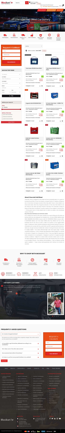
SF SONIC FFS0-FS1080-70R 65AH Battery (54, 174)
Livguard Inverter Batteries (8, 391)
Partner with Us (20, 368)
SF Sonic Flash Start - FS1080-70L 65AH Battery (54, 104)
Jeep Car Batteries (22, 378)
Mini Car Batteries (37, 378)
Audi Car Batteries (22, 388)
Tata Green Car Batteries (55, 381)
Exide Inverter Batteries (7, 384)
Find (11, 96)
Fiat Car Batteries (37, 390)
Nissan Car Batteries (38, 401)
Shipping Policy (52, 393)
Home (21, 22)
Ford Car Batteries (22, 392)
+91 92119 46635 (26, 424)
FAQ (43, 368)
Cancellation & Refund (54, 396)
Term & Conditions (53, 394)
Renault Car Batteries (23, 404)
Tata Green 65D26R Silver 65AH (34, 68)
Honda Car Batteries (38, 392)
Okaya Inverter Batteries (8, 380)
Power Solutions (5, 10)
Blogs (48, 368)
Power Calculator (56, 368)
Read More (4, 360)
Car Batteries (26, 22)
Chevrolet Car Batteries (23, 390)
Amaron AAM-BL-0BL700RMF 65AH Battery (33, 174)
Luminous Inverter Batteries (6, 377)
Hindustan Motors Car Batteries (38, 395)
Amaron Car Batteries (54, 376)
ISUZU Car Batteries (37, 383)
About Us (12, 368)
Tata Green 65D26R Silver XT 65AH (53, 69)
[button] (53, 316)
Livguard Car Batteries (54, 383)
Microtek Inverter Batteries (8, 389)
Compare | (28, 85)
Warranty (51, 398)
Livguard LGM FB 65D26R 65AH (33, 103)
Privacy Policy (52, 391)
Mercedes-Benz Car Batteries (22, 401)
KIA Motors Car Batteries (23, 385)
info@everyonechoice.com (25, 426)
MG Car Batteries (37, 385)
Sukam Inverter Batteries (8, 394)
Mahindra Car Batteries (23, 398)
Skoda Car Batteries (38, 404)
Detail (32, 86)
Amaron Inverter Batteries (8, 382)
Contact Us (36, 368)
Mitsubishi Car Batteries (38, 381)
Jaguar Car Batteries (22, 376)
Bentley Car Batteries (22, 381)
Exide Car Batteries (53, 385)
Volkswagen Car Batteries (39, 409)
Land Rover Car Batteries (23, 383)
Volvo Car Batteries (22, 409)
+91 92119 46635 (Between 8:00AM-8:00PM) (23, 423)
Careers (29, 368)
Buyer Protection (53, 402)
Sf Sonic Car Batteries (54, 378)
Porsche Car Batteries (38, 376)
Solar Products (13, 10)
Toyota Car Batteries (38, 406)
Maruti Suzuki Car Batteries (39, 398)
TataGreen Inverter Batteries (6, 397)
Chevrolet (33, 22)
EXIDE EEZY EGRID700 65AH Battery (32, 139)
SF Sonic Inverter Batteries (8, 387)
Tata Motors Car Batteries (24, 406)
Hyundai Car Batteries (23, 395)
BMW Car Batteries (37, 388)
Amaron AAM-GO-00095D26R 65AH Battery (53, 139)
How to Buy (51, 400)
